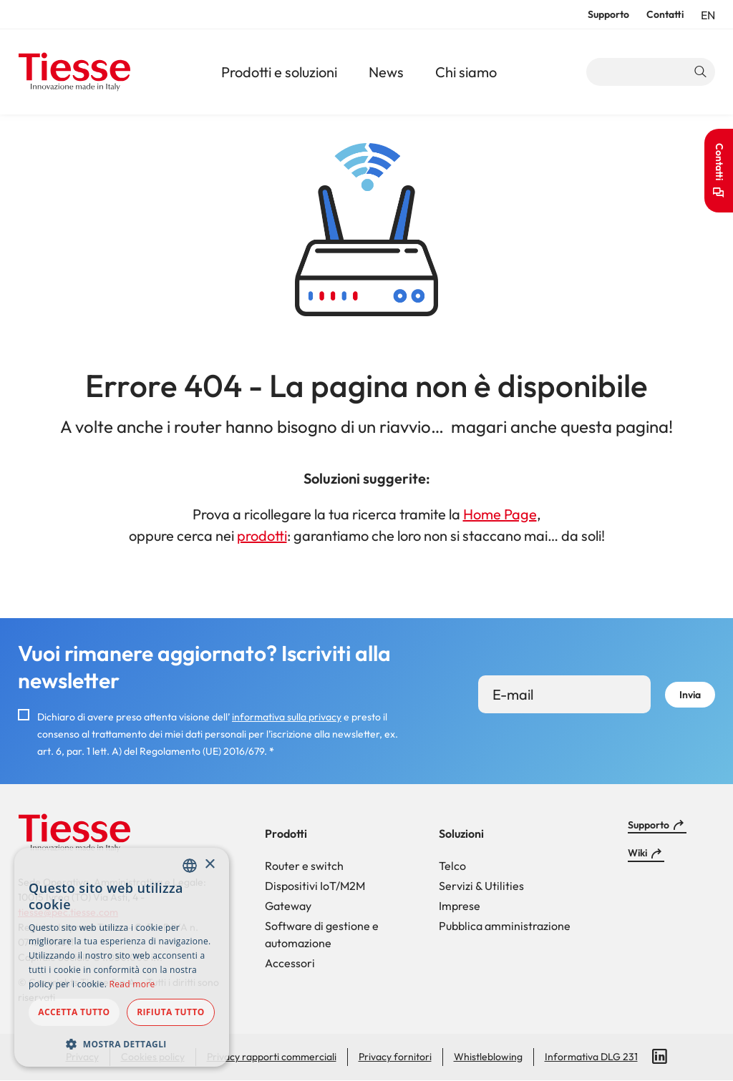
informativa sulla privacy (286, 716)
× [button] (209, 864)
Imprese (459, 906)
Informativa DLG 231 (591, 1056)
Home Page (500, 514)
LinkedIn (660, 1057)
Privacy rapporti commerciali (271, 1056)
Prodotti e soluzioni (279, 72)
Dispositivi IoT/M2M (315, 886)
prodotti (262, 535)
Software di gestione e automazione (322, 934)
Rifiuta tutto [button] (171, 1012)
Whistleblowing (488, 1056)
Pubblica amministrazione (505, 926)
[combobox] (190, 866)
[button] (122, 1043)
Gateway (288, 906)
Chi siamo (466, 72)
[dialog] (121, 957)
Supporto (608, 14)
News (386, 72)
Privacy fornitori (395, 1056)
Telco (452, 866)
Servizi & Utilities (481, 886)
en (708, 15)
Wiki (637, 852)
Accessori (290, 963)
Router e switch (304, 866)
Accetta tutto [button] (74, 1012)
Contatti (665, 14)
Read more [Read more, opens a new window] (132, 984)
